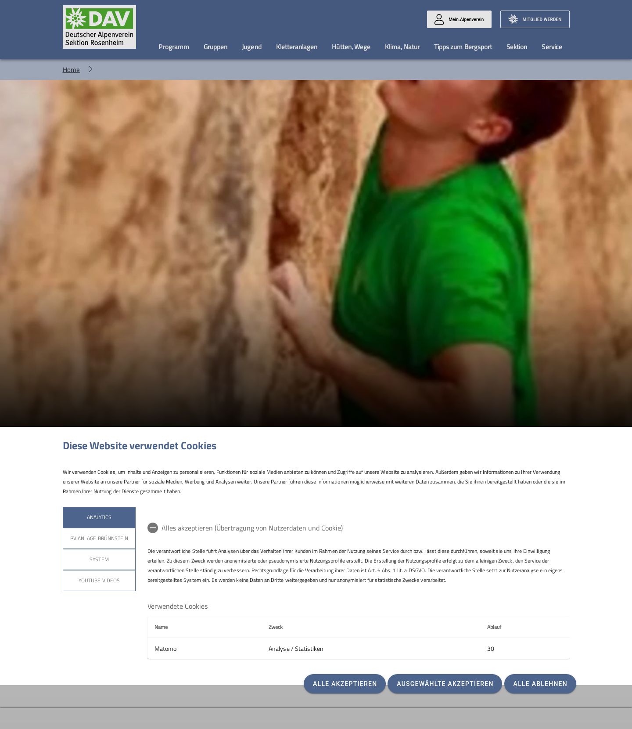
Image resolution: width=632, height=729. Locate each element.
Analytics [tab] (98, 517)
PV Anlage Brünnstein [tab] (99, 538)
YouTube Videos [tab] (99, 580)
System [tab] (99, 559)
